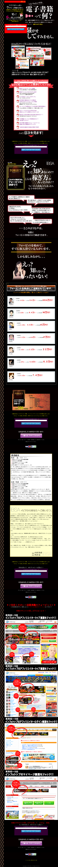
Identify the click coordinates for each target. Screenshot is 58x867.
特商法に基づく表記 (34, 860)
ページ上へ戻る (27, 860)
